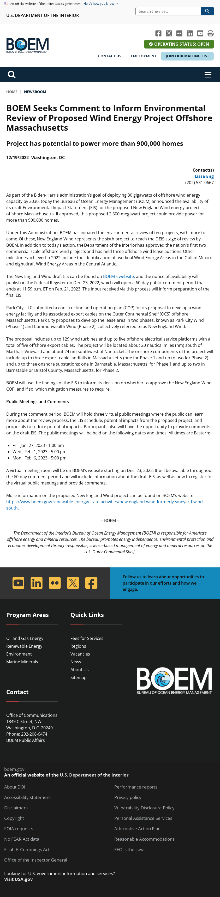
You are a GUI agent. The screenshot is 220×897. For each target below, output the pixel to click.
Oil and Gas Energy (24, 638)
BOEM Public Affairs (25, 740)
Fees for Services (86, 638)
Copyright (14, 818)
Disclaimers (16, 808)
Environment (19, 654)
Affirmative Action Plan (137, 829)
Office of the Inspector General (35, 860)
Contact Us (109, 55)
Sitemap (78, 677)
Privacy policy (127, 797)
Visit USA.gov (18, 879)
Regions (78, 646)
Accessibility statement (27, 797)
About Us (79, 669)
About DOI (14, 787)
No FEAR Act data (21, 839)
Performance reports (135, 787)
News (75, 662)
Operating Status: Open (181, 44)
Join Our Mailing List (187, 55)
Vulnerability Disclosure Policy (144, 808)
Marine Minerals (22, 662)
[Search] (168, 11)
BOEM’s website (118, 276)
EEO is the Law (129, 849)
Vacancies (80, 654)
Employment (143, 55)
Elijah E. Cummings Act (27, 849)
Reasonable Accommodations (144, 839)
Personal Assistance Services (143, 818)
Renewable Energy (24, 646)
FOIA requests (18, 829)
